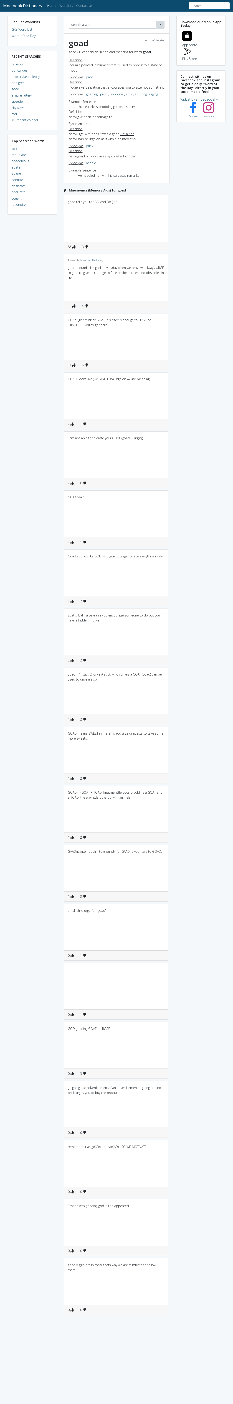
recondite (19, 204)
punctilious (20, 70)
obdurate (18, 192)
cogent (17, 198)
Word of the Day (23, 36)
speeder (18, 101)
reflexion (18, 64)
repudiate (19, 155)
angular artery (22, 95)
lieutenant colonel (25, 120)
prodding (116, 94)
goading (92, 94)
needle (91, 163)
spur (129, 94)
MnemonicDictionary (22, 5)
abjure (16, 173)
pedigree (18, 83)
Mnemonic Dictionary (91, 260)
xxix (14, 149)
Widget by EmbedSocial (199, 99)
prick (89, 146)
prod (89, 77)
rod (14, 114)
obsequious (20, 161)
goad (15, 89)
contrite (17, 180)
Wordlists (66, 5)
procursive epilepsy (26, 77)
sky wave (18, 108)
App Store (189, 42)
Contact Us (84, 5)
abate (16, 167)
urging (153, 94)
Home (52, 5)
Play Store (189, 56)
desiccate (19, 186)
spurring (141, 94)
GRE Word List (22, 29)
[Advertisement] (32, 287)
